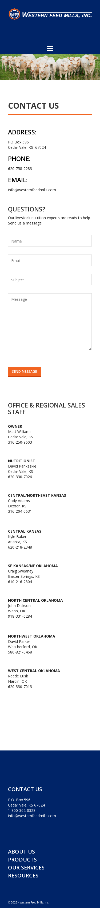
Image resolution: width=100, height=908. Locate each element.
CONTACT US (25, 789)
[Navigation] (50, 48)
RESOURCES (23, 875)
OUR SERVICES (26, 867)
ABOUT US (21, 851)
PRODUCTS (22, 859)
